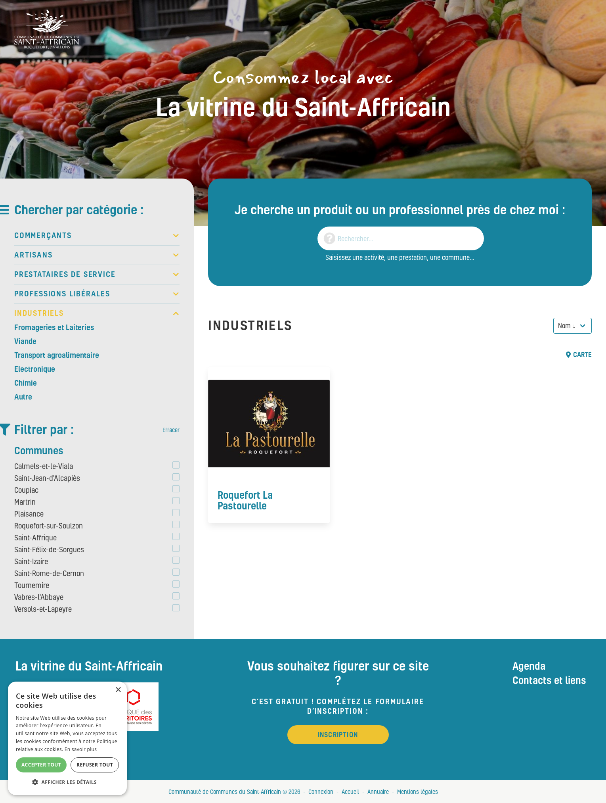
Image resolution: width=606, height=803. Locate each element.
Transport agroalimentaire (56, 355)
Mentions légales (417, 791)
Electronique (34, 369)
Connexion (320, 791)
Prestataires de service (97, 274)
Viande (25, 341)
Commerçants (97, 236)
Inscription (338, 734)
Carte (579, 354)
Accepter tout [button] (41, 764)
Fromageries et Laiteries (54, 327)
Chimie (25, 383)
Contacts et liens (549, 680)
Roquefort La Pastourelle (245, 500)
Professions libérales (97, 294)
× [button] (118, 690)
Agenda (528, 665)
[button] (67, 782)
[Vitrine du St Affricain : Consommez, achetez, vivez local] (46, 28)
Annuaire (378, 791)
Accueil (350, 791)
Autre (23, 397)
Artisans (97, 255)
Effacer (171, 429)
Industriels (97, 313)
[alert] (67, 738)
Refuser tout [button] (94, 764)
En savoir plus (81, 749)
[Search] (400, 238)
